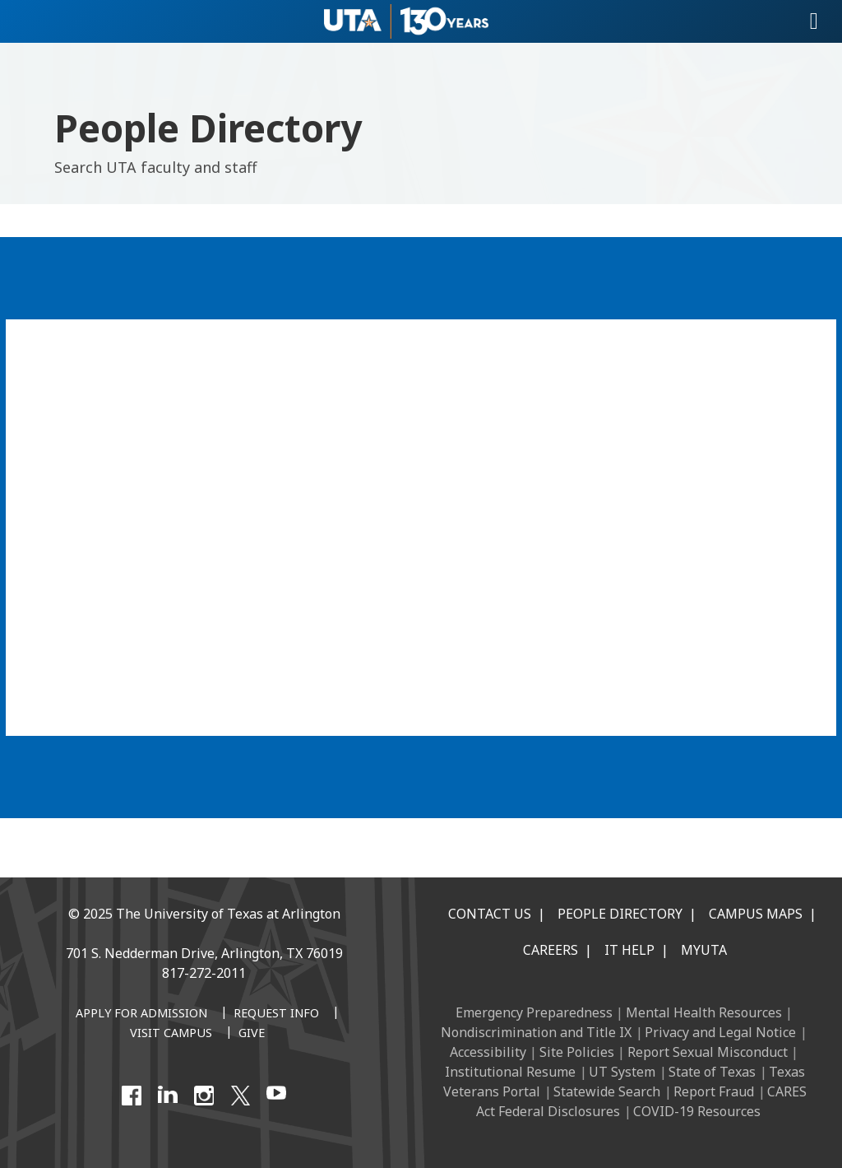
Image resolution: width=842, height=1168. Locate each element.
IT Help (629, 950)
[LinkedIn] (168, 1095)
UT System (622, 1072)
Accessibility (488, 1052)
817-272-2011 (204, 973)
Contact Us (489, 914)
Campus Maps (756, 914)
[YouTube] (276, 1095)
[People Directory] (421, 525)
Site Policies (576, 1052)
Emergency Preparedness (534, 1012)
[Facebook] (131, 1095)
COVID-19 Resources (697, 1111)
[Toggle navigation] (814, 21)
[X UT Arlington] (240, 1095)
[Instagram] (204, 1095)
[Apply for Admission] (141, 1014)
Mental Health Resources (704, 1012)
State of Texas (712, 1072)
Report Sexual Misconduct (707, 1052)
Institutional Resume (510, 1072)
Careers (550, 950)
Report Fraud (713, 1091)
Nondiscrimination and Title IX (536, 1032)
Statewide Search (606, 1091)
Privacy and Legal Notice (720, 1032)
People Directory (619, 914)
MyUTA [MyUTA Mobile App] (704, 950)
